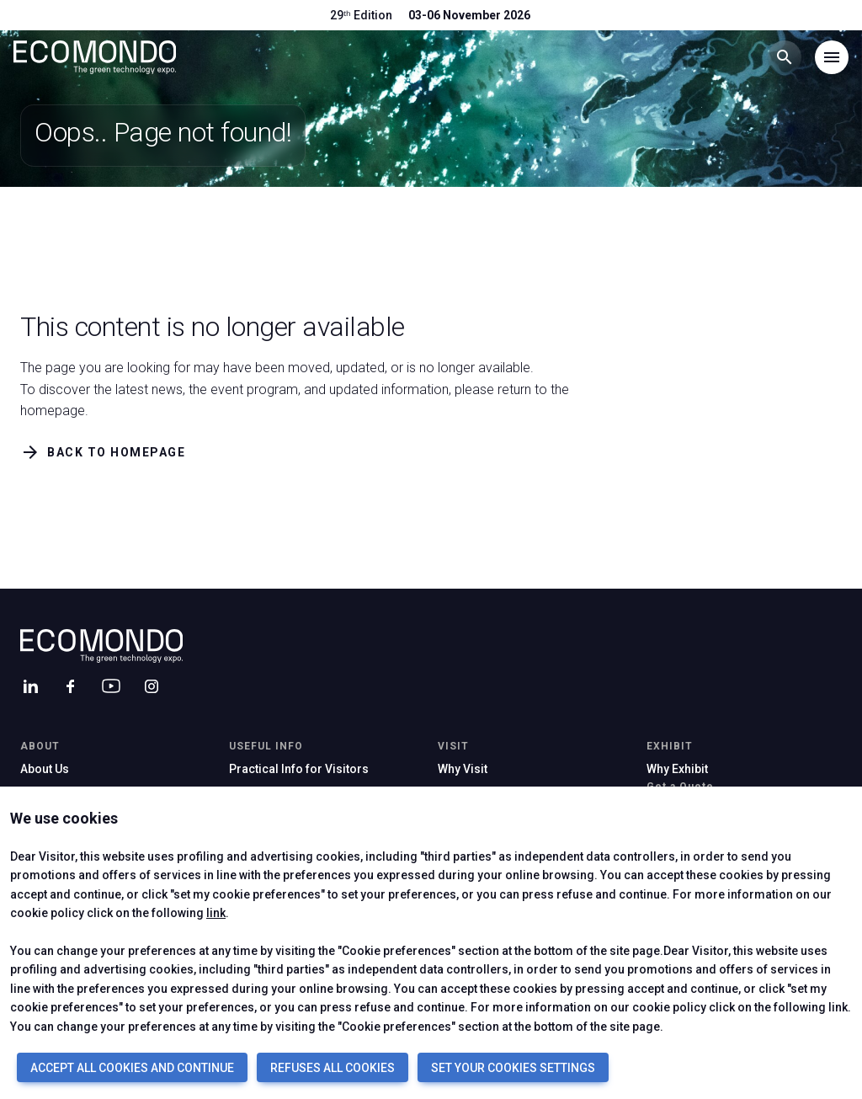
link (216, 913)
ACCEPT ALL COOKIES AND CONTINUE (132, 1068)
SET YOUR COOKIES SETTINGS (513, 1068)
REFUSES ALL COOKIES (332, 1068)
